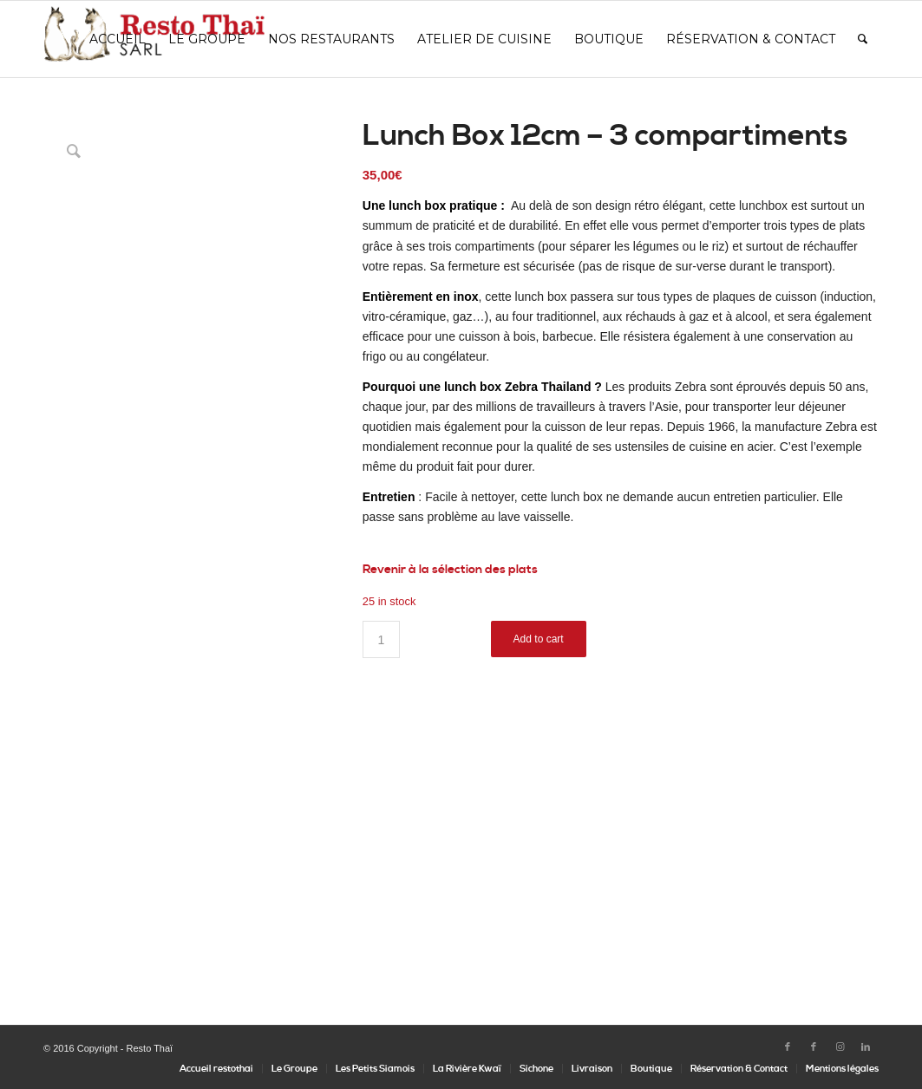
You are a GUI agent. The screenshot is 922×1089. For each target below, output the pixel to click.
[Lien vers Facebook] (788, 1047)
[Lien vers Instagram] (840, 1047)
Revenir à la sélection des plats (450, 569)
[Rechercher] (863, 39)
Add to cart (538, 639)
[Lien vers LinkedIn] (866, 1047)
